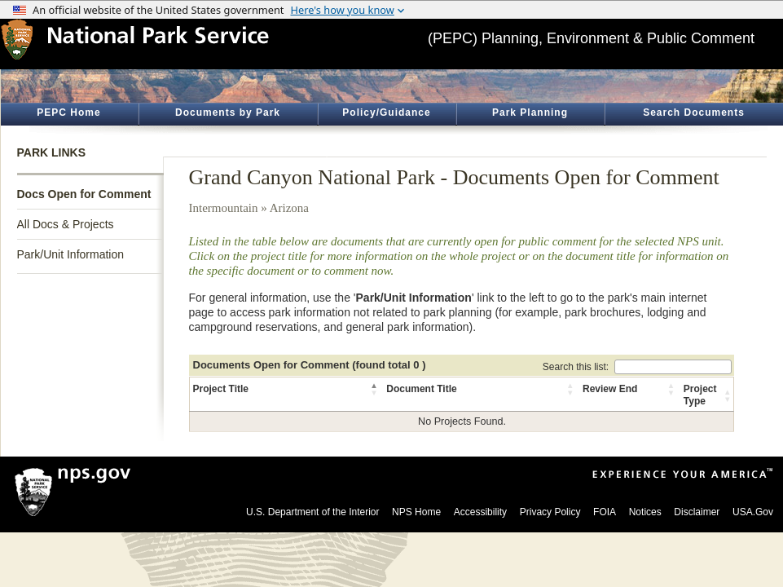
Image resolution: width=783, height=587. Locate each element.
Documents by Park (227, 112)
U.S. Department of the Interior (312, 512)
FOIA (604, 512)
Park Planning (530, 112)
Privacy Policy (550, 512)
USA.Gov (752, 512)
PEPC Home (68, 112)
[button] (375, 389)
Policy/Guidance (386, 112)
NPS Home (416, 512)
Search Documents (694, 112)
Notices (645, 512)
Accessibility (480, 512)
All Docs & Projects (65, 224)
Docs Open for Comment (84, 194)
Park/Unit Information (71, 254)
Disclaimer (696, 512)
